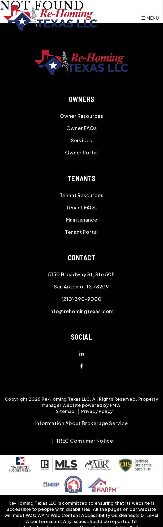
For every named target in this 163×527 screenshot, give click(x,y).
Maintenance (81, 220)
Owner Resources (81, 116)
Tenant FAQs (81, 207)
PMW (115, 405)
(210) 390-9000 (81, 299)
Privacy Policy (97, 411)
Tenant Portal (81, 232)
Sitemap (65, 411)
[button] (81, 353)
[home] (50, 17)
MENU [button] (150, 18)
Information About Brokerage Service (81, 423)
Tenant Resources (82, 195)
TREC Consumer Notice (84, 441)
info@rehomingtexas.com (81, 311)
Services (81, 140)
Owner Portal (81, 152)
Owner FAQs (81, 128)
